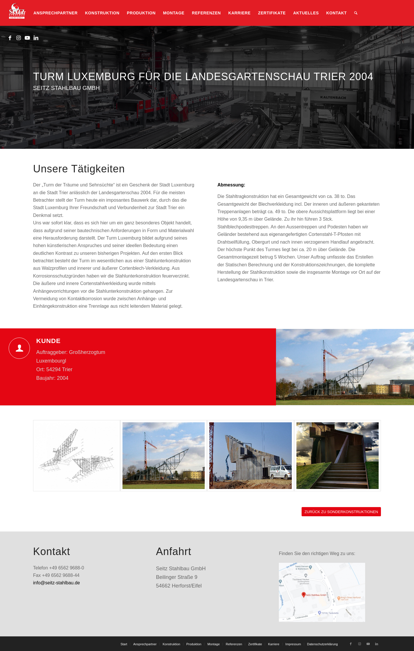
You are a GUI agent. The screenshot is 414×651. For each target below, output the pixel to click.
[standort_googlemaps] (322, 592)
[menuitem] (19, 13)
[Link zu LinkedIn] (36, 38)
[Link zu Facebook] (10, 38)
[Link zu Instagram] (18, 38)
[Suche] (355, 13)
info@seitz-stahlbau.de (56, 582)
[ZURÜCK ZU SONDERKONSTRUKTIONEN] (341, 512)
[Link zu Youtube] (27, 38)
